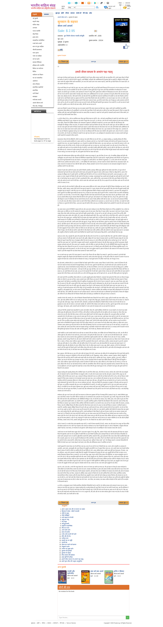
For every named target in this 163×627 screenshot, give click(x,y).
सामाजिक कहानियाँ (38, 87)
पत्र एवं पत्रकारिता (37, 78)
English (127, 5)
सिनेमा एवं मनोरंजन (38, 68)
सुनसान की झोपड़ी (67, 551)
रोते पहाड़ (64, 521)
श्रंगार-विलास (36, 84)
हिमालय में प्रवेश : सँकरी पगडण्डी (70, 511)
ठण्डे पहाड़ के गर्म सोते (67, 517)
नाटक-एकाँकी (36, 31)
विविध (34, 71)
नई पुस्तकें (35, 18)
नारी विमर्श (35, 93)
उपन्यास (35, 28)
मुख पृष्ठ (58, 13)
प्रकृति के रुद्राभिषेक (67, 526)
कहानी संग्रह (36, 21)
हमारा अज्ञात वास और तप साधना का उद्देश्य (73, 509)
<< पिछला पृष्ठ (63, 62)
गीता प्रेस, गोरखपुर (38, 106)
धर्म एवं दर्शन (36, 59)
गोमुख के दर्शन (66, 546)
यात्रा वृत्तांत (36, 53)
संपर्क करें (78, 13)
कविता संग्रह (36, 24)
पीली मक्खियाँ (65, 515)
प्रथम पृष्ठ (93, 61)
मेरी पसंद (85, 13)
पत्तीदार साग (65, 538)
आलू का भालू (65, 519)
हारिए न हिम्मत (119, 571)
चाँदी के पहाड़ (65, 513)
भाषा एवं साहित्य (37, 56)
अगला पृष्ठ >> (123, 62)
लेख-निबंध (35, 34)
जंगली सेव (64, 542)
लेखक (120, 3)
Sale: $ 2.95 (66, 31)
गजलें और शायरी (37, 43)
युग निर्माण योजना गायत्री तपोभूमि (74, 36)
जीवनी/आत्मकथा (37, 49)
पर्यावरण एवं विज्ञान (38, 74)
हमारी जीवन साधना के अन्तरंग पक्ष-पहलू (72, 559)
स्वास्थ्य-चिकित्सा (37, 62)
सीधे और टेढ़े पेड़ (66, 536)
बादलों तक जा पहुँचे (67, 540)
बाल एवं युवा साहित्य (38, 46)
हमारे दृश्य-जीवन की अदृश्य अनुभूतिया (72, 561)
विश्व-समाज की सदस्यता (68, 555)
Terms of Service (71, 623)
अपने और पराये (66, 530)
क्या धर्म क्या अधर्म (97, 571)
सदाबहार (35, 96)
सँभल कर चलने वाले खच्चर (69, 544)
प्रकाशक (127, 3)
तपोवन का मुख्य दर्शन (67, 548)
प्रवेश (90, 13)
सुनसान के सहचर (66, 553)
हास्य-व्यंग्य (35, 37)
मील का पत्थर (65, 528)
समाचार (72, 13)
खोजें (62, 13)
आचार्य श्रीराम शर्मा (38, 103)
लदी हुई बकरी (65, 523)
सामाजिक (35, 90)
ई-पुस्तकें (35, 14)
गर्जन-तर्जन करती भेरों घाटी (69, 534)
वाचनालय (46, 14)
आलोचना (35, 81)
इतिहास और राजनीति (38, 65)
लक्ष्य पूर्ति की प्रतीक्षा (67, 557)
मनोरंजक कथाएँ (37, 99)
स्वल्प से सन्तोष (66, 532)
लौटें (61, 50)
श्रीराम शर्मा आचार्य (65, 26)
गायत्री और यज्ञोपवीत (71, 572)
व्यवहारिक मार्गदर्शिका (38, 40)
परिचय (67, 13)
